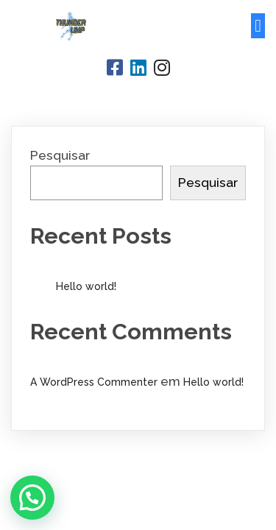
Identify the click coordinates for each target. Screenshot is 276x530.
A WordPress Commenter (94, 382)
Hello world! (86, 286)
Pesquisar (60, 155)
